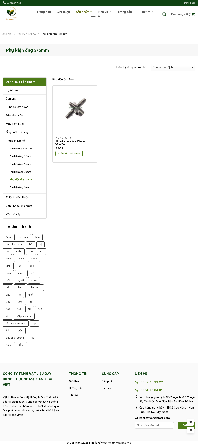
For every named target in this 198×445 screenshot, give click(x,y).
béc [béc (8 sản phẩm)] (37, 237)
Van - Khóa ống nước (19, 206)
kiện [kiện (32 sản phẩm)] (8, 265)
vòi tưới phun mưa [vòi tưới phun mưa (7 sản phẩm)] (16, 323)
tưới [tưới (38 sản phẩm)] (8, 309)
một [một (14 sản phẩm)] (8, 280)
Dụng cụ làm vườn (17, 107)
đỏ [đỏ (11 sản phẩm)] (32, 337)
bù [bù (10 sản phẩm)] (30, 244)
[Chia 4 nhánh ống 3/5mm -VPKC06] (74, 111)
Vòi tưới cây (13, 214)
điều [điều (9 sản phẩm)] (20, 330)
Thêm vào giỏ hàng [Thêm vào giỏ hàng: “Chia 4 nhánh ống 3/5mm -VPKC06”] (69, 153)
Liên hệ (95, 16)
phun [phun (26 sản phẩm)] (19, 287)
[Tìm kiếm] (164, 14)
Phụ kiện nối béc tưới (21, 148)
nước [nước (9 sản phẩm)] (34, 280)
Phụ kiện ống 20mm (20, 171)
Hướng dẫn (125, 12)
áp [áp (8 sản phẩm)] (34, 323)
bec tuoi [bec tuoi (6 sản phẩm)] (23, 237)
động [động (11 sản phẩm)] (9, 345)
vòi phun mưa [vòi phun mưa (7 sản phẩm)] (24, 316)
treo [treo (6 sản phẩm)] (8, 301)
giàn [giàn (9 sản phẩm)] (21, 258)
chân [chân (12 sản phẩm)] (19, 251)
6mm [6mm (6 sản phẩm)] (8, 237)
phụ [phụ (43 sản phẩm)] (8, 294)
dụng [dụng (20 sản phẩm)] (9, 258)
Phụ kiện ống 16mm (20, 164)
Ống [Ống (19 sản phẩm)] (21, 345)
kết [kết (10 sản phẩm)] (19, 265)
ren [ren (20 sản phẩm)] (19, 294)
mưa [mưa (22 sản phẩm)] (20, 273)
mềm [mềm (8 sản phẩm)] (33, 273)
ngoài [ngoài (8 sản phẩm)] (21, 280)
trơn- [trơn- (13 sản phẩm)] (20, 301)
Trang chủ (43, 12)
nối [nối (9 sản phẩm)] (7, 287)
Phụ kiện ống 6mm (20, 187)
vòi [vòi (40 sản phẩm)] (7, 316)
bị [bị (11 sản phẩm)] (41, 244)
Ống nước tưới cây (17, 132)
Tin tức (146, 12)
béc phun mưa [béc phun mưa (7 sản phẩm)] (14, 244)
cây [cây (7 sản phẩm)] (31, 251)
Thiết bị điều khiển (17, 197)
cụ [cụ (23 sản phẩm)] (41, 251)
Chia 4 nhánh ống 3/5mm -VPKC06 (70, 143)
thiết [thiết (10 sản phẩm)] (30, 294)
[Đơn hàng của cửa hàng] (173, 67)
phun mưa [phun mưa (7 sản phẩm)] (35, 287)
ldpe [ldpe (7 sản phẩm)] (31, 265)
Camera (11, 98)
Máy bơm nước (15, 123)
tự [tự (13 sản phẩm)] (29, 309)
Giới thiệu (63, 12)
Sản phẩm (84, 12)
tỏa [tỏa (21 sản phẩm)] (19, 309)
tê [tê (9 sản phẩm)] (31, 301)
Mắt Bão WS (123, 442)
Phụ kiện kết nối (26, 34)
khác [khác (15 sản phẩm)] (34, 258)
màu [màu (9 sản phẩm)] (8, 273)
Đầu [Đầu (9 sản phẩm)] (8, 330)
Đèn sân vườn (14, 115)
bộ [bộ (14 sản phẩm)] (7, 251)
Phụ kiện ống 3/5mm (21, 179)
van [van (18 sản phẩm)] (40, 309)
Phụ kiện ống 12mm (20, 156)
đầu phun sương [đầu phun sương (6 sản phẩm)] (15, 337)
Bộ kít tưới (12, 90)
